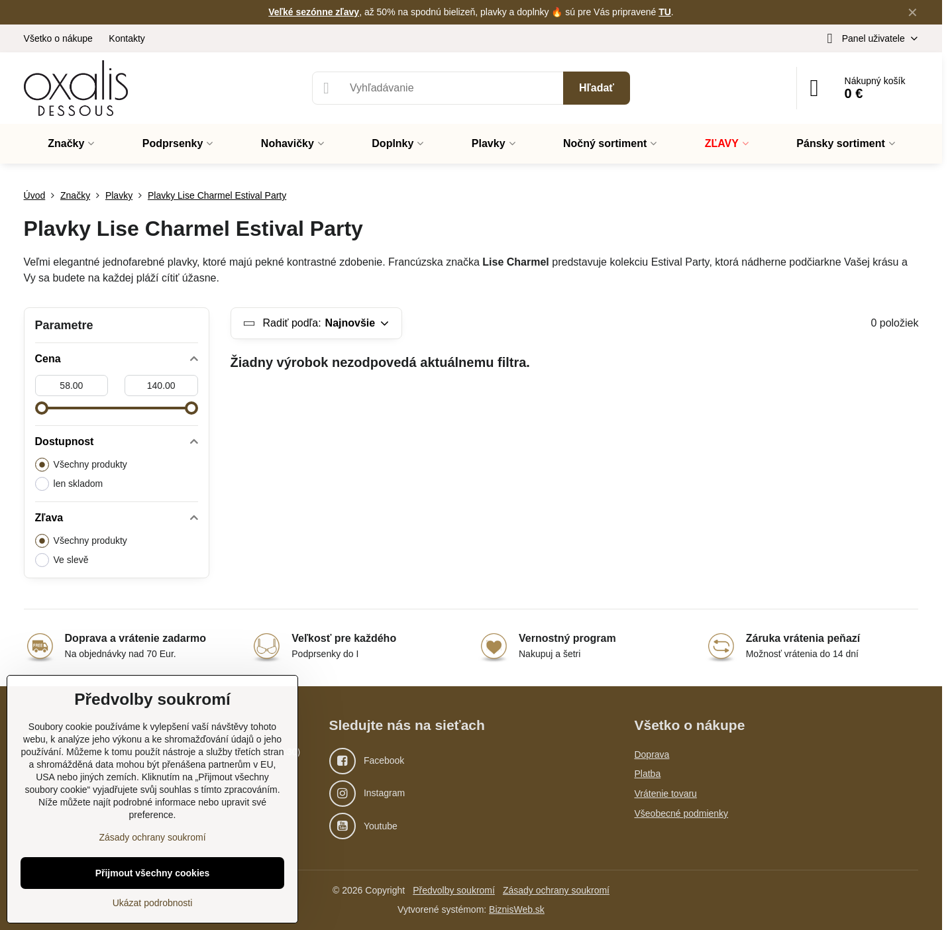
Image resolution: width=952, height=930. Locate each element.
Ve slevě (62, 560)
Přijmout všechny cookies (152, 873)
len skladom (69, 484)
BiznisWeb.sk (517, 909)
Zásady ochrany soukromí (556, 890)
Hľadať (596, 87)
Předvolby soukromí (454, 890)
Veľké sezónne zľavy (313, 12)
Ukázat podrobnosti (153, 903)
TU (665, 12)
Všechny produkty (81, 465)
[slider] (41, 408)
